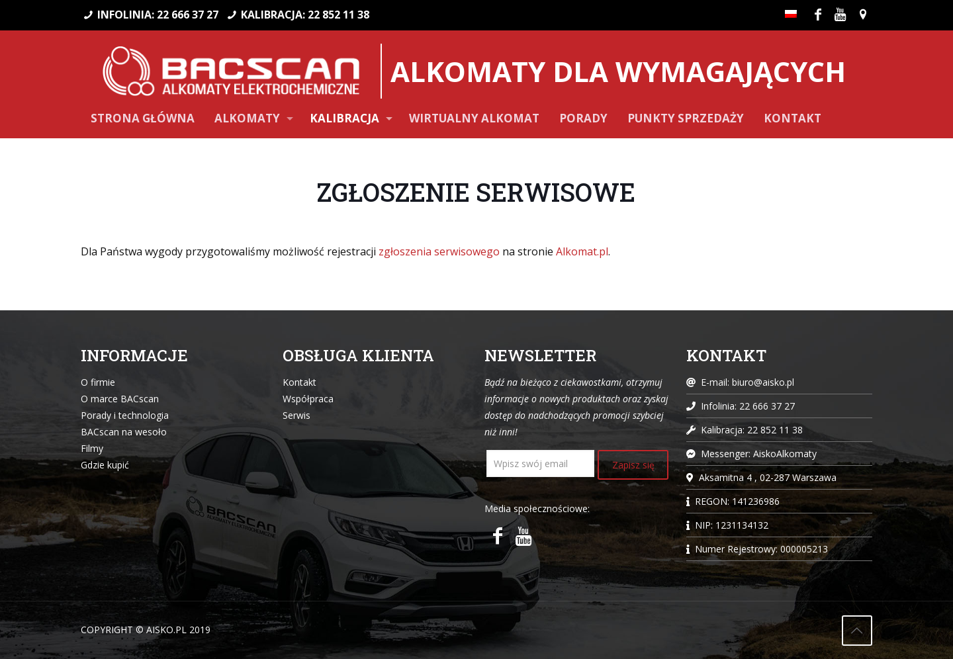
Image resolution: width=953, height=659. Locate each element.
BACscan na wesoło (124, 431)
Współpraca (308, 398)
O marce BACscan (120, 398)
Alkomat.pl (582, 251)
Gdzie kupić (105, 465)
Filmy (92, 448)
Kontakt (299, 382)
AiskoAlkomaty (785, 453)
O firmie (98, 382)
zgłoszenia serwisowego (439, 251)
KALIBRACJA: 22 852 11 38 (305, 14)
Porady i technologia (125, 415)
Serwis (296, 415)
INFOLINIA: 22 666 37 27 (157, 14)
